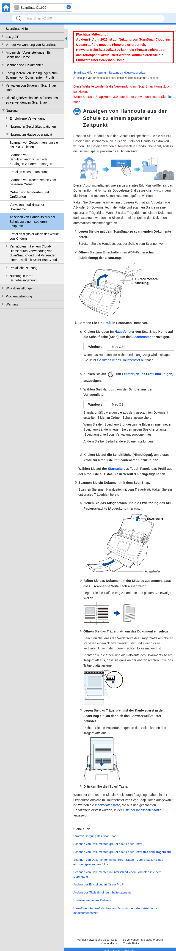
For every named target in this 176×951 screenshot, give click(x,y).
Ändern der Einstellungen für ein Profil (98, 884)
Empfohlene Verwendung (27, 118)
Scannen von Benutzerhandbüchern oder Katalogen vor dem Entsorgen (31, 159)
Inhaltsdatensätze (107, 805)
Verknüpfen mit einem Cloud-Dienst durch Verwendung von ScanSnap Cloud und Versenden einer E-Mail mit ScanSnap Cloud (33, 253)
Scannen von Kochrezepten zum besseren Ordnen (33, 182)
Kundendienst (109, 943)
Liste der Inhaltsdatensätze (142, 810)
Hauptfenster (124, 331)
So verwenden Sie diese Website (143, 939)
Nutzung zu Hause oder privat (31, 134)
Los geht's (13, 36)
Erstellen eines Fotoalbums (29, 172)
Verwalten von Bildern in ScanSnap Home (31, 88)
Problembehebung (19, 296)
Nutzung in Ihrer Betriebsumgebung (23, 278)
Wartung (12, 304)
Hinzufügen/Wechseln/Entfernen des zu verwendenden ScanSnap (32, 100)
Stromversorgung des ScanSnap (94, 836)
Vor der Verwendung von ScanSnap (31, 45)
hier (169, 97)
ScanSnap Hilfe (17, 28)
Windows (95, 347)
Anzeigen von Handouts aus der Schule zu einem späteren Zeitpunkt (32, 221)
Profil (107, 323)
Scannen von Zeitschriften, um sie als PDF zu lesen (34, 145)
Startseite (115, 468)
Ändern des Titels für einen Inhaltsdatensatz (102, 892)
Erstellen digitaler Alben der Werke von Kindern (34, 236)
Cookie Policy (131, 943)
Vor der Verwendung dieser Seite (97, 939)
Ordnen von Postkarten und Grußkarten (29, 194)
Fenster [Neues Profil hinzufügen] (147, 374)
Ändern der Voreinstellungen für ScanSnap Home (28, 55)
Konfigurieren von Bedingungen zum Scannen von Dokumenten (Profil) (32, 75)
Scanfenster (141, 337)
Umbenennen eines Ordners (92, 900)
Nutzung (12, 110)
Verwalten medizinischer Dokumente (27, 207)
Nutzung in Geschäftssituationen (33, 126)
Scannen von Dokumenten (25, 65)
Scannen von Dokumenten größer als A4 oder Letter (107, 844)
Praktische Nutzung (23, 268)
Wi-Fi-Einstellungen (19, 288)
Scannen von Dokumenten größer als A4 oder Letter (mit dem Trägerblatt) (122, 852)
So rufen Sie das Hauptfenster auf (121, 360)
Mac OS (118, 347)
